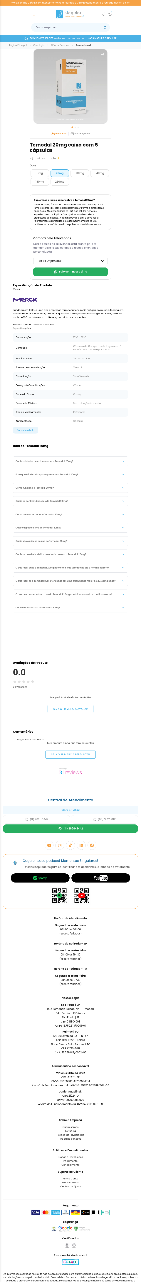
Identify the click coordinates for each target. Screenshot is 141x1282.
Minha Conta (70, 1209)
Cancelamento (70, 1195)
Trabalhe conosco (70, 1169)
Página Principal (18, 45)
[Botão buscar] (105, 27)
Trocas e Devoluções (70, 1187)
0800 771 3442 (70, 840)
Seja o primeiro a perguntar (70, 784)
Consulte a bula (25, 430)
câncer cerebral (60, 45)
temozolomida (84, 45)
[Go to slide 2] (75, 127)
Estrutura (70, 1161)
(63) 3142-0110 (104, 850)
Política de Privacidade (70, 1165)
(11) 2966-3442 (70, 859)
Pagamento (70, 1191)
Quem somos (70, 1157)
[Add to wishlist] (103, 14)
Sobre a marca (22, 324)
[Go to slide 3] (78, 127)
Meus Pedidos (70, 1213)
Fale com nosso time (70, 271)
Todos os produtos (43, 324)
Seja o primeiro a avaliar (70, 709)
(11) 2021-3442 (36, 850)
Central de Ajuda (70, 1217)
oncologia (38, 45)
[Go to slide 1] (72, 127)
